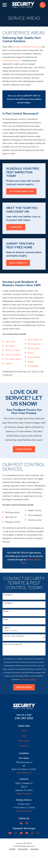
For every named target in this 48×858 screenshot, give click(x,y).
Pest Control (24, 741)
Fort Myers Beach (13, 359)
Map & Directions (23, 772)
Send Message (24, 687)
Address (6, 628)
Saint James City (35, 339)
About (24, 736)
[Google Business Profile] (21, 823)
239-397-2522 (24, 718)
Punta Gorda (33, 348)
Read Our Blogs (18, 263)
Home (24, 730)
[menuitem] (12, 849)
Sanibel (8, 363)
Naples (31, 361)
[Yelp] (26, 823)
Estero (31, 353)
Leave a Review (24, 449)
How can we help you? (12, 644)
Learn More (15, 227)
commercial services (11, 60)
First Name (7, 595)
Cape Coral (10, 341)
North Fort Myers (13, 350)
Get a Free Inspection (21, 191)
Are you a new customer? (13, 636)
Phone (6, 611)
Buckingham (33, 366)
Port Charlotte (34, 344)
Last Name (7, 603)
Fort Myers (10, 346)
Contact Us (24, 746)
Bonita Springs (34, 357)
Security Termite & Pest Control (27, 47)
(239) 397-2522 (30, 95)
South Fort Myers (13, 355)
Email (5, 620)
